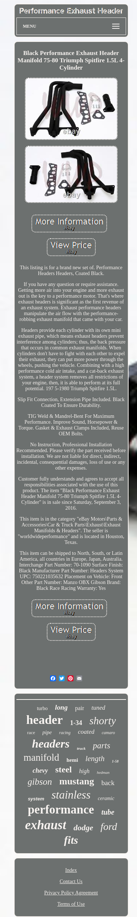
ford (108, 826)
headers (50, 743)
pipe (47, 732)
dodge (83, 827)
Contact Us (71, 881)
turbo (42, 708)
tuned (98, 707)
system (36, 799)
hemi (72, 760)
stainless (71, 794)
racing (65, 732)
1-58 (115, 761)
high (84, 771)
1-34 (76, 722)
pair (79, 708)
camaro (108, 732)
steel (63, 769)
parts (101, 745)
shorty (103, 720)
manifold (41, 757)
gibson (40, 782)
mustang (76, 781)
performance (61, 809)
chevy (40, 770)
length (95, 758)
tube (107, 812)
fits (71, 840)
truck (81, 748)
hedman (103, 772)
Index (71, 870)
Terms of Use (71, 904)
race (31, 732)
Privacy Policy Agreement (71, 893)
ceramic (106, 798)
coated (86, 731)
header (44, 719)
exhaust (45, 825)
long (61, 707)
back (108, 783)
